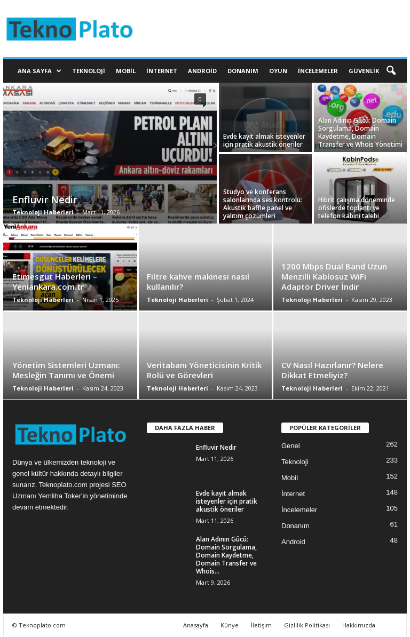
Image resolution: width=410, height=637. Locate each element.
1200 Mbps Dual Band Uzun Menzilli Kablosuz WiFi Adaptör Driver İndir (334, 276)
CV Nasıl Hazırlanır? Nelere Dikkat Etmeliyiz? (332, 370)
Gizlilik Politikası (307, 625)
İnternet (161, 71)
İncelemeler (318, 71)
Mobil (126, 71)
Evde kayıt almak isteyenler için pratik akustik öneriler (264, 140)
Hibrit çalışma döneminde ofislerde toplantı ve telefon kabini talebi (356, 207)
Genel (290, 446)
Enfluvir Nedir (44, 199)
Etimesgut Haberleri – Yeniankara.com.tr (54, 281)
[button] (391, 71)
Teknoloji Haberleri (43, 212)
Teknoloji (88, 71)
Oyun (278, 71)
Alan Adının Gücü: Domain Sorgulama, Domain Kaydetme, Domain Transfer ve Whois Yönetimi (360, 132)
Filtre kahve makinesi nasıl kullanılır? (198, 281)
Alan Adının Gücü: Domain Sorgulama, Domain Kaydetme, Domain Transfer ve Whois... (226, 555)
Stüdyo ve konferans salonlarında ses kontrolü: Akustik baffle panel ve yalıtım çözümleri (262, 203)
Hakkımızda (358, 625)
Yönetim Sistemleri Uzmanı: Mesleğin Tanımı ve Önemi (66, 370)
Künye (229, 625)
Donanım (242, 71)
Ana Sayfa (39, 71)
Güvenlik (364, 71)
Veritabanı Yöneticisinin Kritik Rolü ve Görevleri (204, 370)
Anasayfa (195, 625)
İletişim (261, 625)
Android (202, 71)
